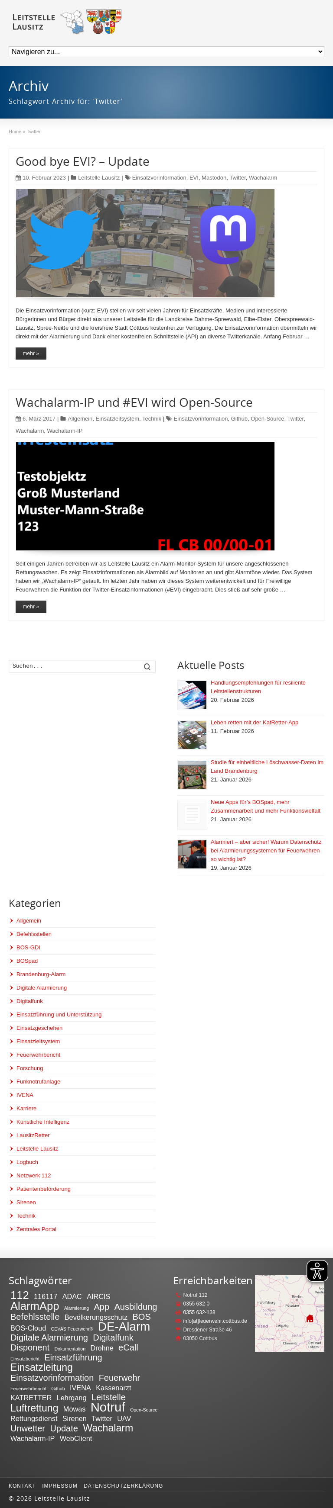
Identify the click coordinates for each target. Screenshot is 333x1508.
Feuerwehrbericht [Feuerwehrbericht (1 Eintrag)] (28, 1388)
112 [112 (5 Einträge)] (19, 1295)
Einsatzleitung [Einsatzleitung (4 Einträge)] (41, 1367)
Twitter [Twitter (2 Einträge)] (101, 1418)
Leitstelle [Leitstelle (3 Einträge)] (108, 1397)
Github (239, 418)
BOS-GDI (28, 947)
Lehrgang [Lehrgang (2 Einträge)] (72, 1398)
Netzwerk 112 (33, 1175)
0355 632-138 (199, 1312)
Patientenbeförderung (43, 1189)
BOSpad (27, 961)
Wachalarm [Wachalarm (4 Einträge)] (108, 1428)
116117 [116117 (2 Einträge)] (45, 1296)
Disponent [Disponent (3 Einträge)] (29, 1347)
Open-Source (267, 418)
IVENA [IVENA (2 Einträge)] (80, 1388)
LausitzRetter (33, 1135)
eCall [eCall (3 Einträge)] (128, 1347)
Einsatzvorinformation (159, 177)
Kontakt (22, 1486)
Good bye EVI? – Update (83, 161)
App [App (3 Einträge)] (102, 1307)
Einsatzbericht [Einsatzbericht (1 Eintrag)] (24, 1358)
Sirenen (26, 1202)
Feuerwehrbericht (38, 1054)
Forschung (29, 1068)
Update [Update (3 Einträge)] (64, 1428)
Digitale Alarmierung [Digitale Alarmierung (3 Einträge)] (49, 1337)
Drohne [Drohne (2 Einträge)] (101, 1348)
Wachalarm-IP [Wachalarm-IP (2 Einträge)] (32, 1438)
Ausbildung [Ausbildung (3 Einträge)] (135, 1307)
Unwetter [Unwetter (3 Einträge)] (27, 1428)
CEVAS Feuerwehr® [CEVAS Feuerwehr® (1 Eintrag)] (72, 1328)
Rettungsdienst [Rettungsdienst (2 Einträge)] (33, 1418)
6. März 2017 (36, 418)
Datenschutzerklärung (123, 1486)
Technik (151, 418)
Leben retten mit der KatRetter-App (254, 722)
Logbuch (27, 1162)
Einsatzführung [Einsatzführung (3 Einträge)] (73, 1357)
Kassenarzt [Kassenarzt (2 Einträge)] (113, 1388)
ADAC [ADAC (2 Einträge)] (72, 1296)
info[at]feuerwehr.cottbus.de (215, 1321)
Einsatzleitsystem (117, 418)
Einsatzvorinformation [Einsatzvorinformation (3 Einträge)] (52, 1378)
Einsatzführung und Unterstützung (59, 1014)
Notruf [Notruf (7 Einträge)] (108, 1407)
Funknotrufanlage (38, 1081)
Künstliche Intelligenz (42, 1122)
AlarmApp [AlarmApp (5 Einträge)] (34, 1306)
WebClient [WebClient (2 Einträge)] (76, 1438)
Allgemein (80, 418)
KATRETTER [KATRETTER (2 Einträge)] (31, 1398)
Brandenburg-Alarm (40, 974)
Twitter (237, 177)
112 (203, 1295)
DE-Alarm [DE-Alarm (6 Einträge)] (124, 1326)
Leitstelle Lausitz (99, 177)
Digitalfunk (29, 1001)
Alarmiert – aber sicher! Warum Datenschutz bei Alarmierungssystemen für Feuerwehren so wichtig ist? (266, 850)
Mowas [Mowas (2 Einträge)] (74, 1409)
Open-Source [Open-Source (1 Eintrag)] (143, 1409)
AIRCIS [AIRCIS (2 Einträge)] (98, 1296)
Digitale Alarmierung (41, 987)
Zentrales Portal (36, 1229)
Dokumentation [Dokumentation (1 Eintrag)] (69, 1348)
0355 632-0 (196, 1304)
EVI (194, 177)
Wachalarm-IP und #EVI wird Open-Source (134, 402)
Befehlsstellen (34, 934)
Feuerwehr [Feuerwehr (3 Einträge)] (119, 1378)
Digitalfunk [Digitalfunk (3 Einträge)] (113, 1337)
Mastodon (214, 177)
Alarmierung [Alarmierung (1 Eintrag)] (76, 1308)
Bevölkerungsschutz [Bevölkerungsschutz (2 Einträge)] (96, 1317)
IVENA (24, 1095)
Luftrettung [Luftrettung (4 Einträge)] (34, 1408)
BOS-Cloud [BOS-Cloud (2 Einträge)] (28, 1328)
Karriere (26, 1108)
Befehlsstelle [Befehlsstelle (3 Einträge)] (34, 1317)
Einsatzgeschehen (39, 1028)
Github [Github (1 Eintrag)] (58, 1388)
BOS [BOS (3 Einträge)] (142, 1317)
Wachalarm (263, 177)
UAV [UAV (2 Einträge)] (124, 1418)
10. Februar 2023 (41, 177)
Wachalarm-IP (65, 431)
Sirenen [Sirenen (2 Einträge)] (74, 1418)
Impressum (60, 1486)
